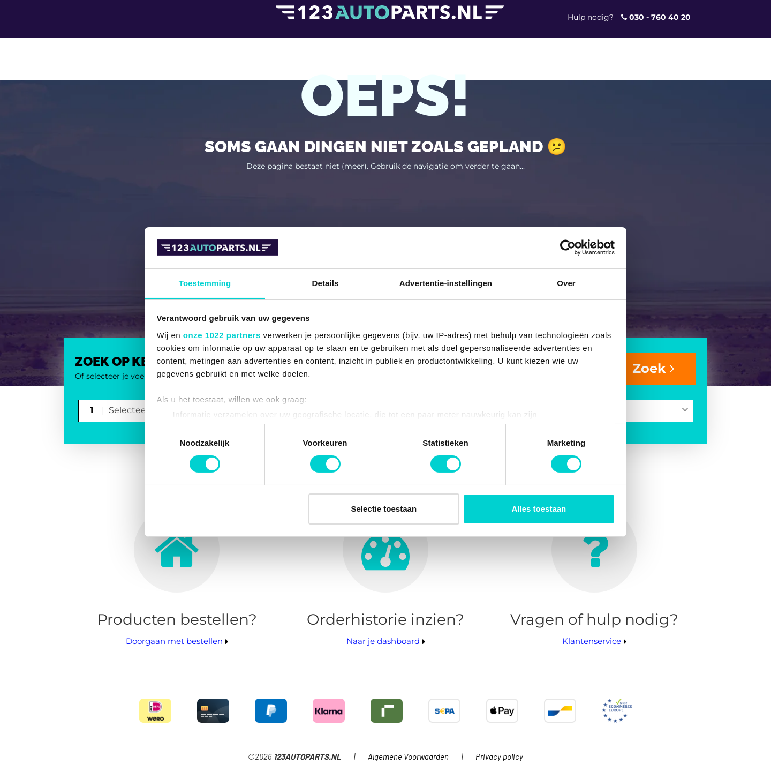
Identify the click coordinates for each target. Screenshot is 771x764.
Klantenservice (591, 641)
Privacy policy (499, 757)
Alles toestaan (539, 508)
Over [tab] (566, 283)
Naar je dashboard (383, 641)
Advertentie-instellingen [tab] (445, 283)
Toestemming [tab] (205, 283)
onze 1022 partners (222, 335)
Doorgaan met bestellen (174, 641)
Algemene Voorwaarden (408, 757)
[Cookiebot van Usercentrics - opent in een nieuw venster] (568, 247)
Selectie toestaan (384, 508)
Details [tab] (325, 283)
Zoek (653, 368)
